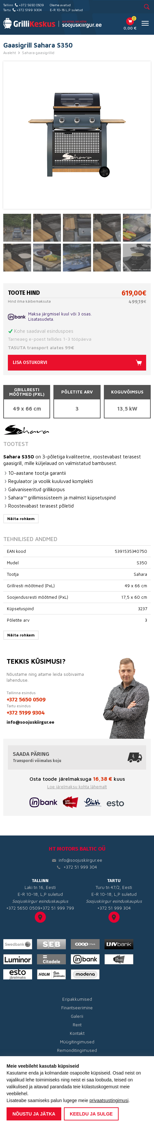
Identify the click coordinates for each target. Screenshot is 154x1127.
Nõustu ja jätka (33, 1114)
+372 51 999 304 (80, 867)
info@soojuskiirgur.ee (30, 722)
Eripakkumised (77, 999)
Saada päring (77, 757)
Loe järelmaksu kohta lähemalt (77, 786)
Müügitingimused (77, 1041)
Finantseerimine (77, 1007)
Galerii (77, 1016)
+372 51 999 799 (57, 908)
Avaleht (9, 53)
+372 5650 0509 (31, 5)
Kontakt (77, 1033)
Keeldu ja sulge (91, 1114)
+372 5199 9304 (29, 10)
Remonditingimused (77, 1050)
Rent (77, 1024)
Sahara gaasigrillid (38, 53)
